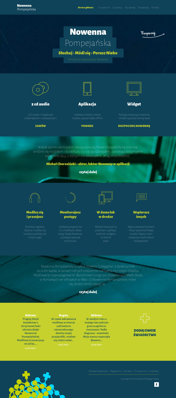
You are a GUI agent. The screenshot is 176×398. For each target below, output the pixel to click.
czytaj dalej (88, 172)
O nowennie (104, 7)
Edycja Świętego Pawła (148, 379)
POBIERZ (87, 126)
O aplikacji (117, 7)
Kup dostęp (130, 7)
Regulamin (116, 371)
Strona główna (85, 7)
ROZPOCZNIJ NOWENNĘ (134, 126)
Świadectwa (143, 7)
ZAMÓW (40, 126)
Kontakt (155, 7)
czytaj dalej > (31, 348)
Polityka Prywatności (98, 371)
